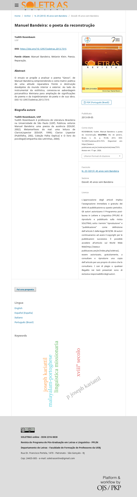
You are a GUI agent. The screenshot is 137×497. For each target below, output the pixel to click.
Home (17, 15)
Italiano (19, 317)
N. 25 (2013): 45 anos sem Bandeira (50, 15)
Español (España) (24, 312)
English (18, 308)
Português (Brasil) (24, 322)
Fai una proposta (25, 289)
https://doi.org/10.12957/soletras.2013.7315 (43, 48)
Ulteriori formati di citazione (97, 156)
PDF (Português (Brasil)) (97, 102)
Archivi (27, 15)
